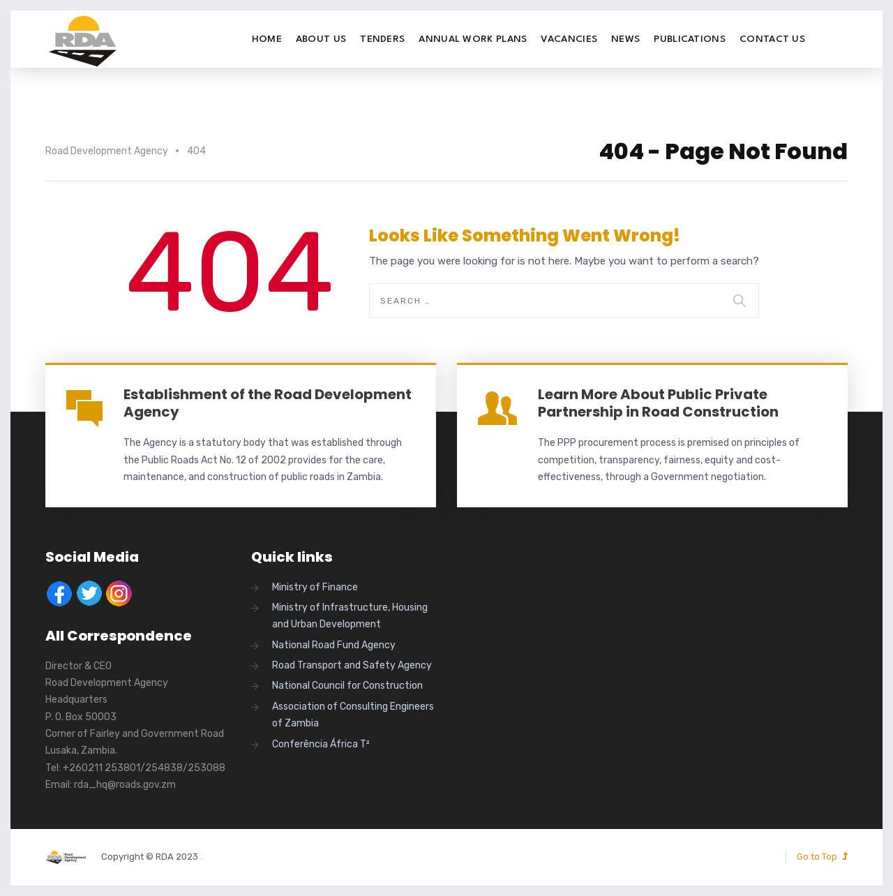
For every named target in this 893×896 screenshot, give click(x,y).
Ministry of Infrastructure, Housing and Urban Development (350, 616)
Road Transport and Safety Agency (352, 665)
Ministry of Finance (315, 587)
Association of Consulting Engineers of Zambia (353, 715)
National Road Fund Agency (334, 645)
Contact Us (772, 39)
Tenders (382, 39)
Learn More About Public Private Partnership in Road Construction (658, 402)
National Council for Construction (347, 686)
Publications (690, 39)
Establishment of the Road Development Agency (267, 402)
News (625, 39)
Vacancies (569, 39)
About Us (321, 39)
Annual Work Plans (473, 39)
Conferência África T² (321, 744)
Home (267, 39)
